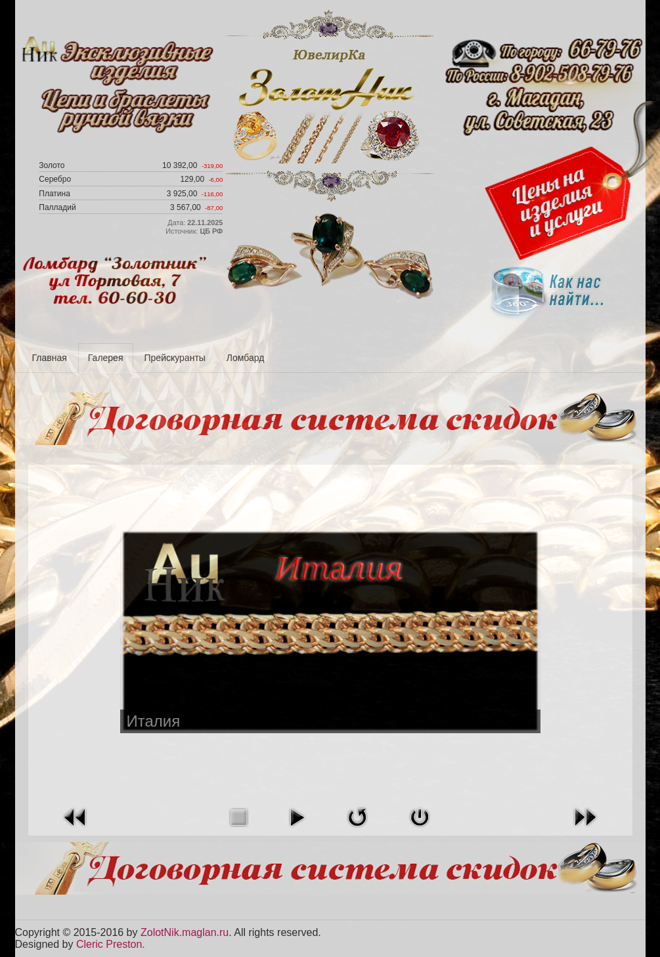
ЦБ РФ (211, 231)
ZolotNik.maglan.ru (185, 932)
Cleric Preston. (110, 944)
